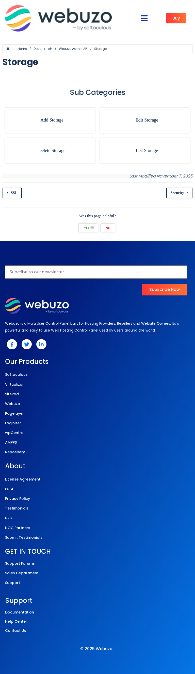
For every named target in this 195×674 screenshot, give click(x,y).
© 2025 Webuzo (96, 649)
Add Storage (51, 120)
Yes (89, 228)
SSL (14, 193)
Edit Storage (147, 120)
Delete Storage (51, 150)
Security (177, 193)
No (108, 228)
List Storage (147, 150)
